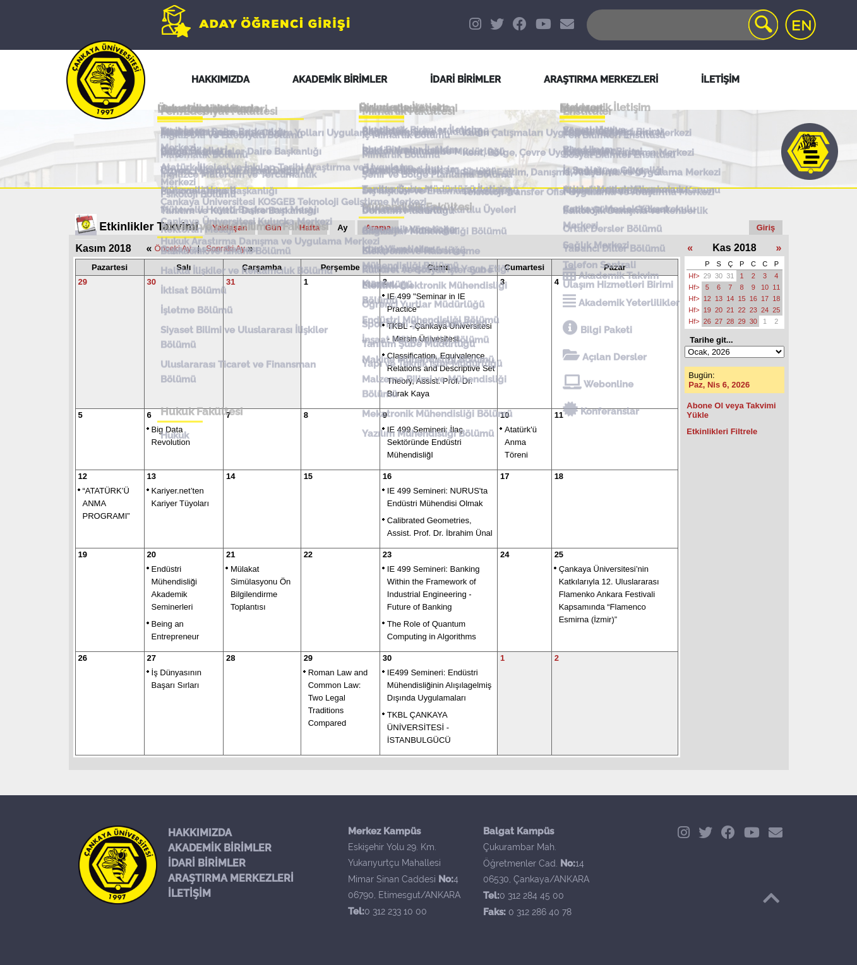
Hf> (693, 276)
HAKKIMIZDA (200, 833)
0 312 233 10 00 (395, 911)
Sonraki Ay (225, 248)
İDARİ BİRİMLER (207, 863)
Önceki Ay (172, 248)
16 (387, 476)
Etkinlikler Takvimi (148, 226)
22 (308, 554)
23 (387, 554)
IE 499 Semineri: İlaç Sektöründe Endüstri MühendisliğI (425, 442)
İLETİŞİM (189, 893)
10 (504, 415)
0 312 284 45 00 (532, 896)
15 (308, 476)
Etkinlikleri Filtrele (721, 431)
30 (151, 282)
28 (230, 658)
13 (151, 476)
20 (151, 554)
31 (230, 282)
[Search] (681, 24)
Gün (273, 227)
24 (504, 554)
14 (230, 476)
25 (558, 554)
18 (558, 476)
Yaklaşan (230, 227)
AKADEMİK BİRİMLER (220, 848)
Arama (377, 227)
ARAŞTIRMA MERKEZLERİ (231, 878)
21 (230, 554)
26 (82, 658)
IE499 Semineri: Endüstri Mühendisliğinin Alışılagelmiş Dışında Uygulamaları (439, 685)
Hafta (309, 227)
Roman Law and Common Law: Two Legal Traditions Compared (338, 698)
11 (558, 415)
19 (82, 554)
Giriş (766, 227)
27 (151, 658)
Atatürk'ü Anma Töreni (521, 442)
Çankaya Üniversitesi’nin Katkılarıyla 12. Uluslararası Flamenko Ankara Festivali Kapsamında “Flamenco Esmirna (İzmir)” (609, 594)
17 (504, 476)
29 (82, 282)
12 (82, 476)
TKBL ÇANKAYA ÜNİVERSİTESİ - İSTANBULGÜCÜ (419, 727)
